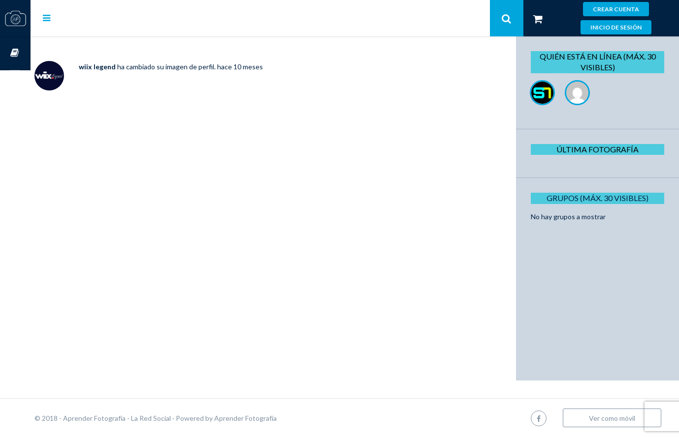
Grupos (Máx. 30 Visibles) (601, 198)
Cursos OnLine (15, 53)
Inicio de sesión (616, 27)
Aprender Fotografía (276, 418)
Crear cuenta (616, 9)
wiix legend (127, 66)
